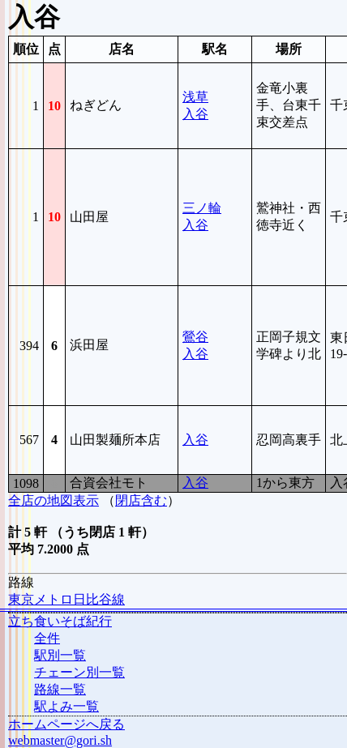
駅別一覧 (60, 655)
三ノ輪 (201, 208)
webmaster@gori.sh (60, 740)
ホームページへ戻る (66, 724)
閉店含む (141, 500)
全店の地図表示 (53, 500)
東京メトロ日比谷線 (66, 599)
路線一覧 (60, 689)
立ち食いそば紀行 (60, 621)
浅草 (195, 97)
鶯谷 (195, 337)
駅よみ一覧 (66, 706)
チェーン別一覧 (79, 672)
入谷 (195, 114)
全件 (47, 638)
